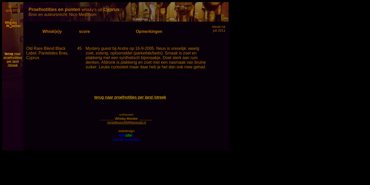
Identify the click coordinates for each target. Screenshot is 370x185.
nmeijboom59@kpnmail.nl (127, 122)
